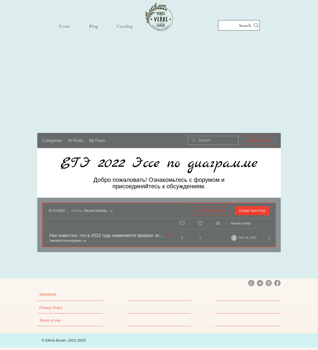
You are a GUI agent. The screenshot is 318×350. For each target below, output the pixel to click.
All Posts (75, 140)
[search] (213, 140)
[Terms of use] (66, 320)
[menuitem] (210, 210)
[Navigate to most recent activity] (247, 238)
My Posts (97, 140)
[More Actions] (267, 238)
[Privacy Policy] (66, 307)
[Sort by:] (92, 211)
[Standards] (64, 294)
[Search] (239, 25)
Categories (52, 140)
